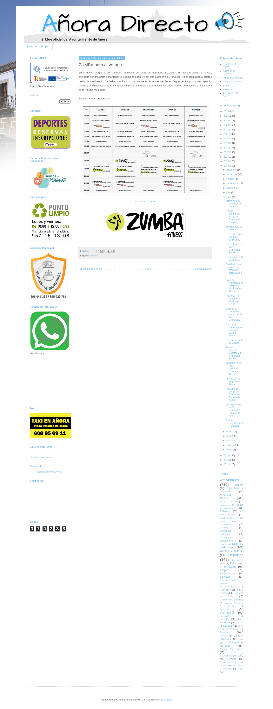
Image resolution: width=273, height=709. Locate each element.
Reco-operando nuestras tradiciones (234, 237)
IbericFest (231, 606)
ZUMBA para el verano (234, 228)
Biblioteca (225, 511)
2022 (227, 129)
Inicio (148, 268)
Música (240, 622)
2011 (227, 464)
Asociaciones (225, 505)
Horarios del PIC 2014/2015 (234, 258)
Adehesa (238, 485)
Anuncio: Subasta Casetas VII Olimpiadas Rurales (233, 353)
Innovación (225, 616)
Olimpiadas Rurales (233, 77)
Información (227, 612)
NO (238, 626)
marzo (230, 440)
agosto (230, 188)
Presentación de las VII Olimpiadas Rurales (234, 248)
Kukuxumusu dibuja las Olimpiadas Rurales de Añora (233, 395)
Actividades (229, 480)
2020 (227, 138)
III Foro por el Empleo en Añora (233, 381)
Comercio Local (228, 521)
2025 (227, 116)
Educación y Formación (231, 565)
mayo (229, 431)
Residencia (225, 655)
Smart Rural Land (229, 662)
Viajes (240, 668)
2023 (227, 125)
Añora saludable (229, 501)
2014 (227, 166)
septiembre (232, 183)
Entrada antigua (202, 268)
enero (229, 449)
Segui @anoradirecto (41, 457)
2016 (227, 156)
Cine (234, 514)
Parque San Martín (233, 81)
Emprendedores (228, 573)
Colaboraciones (227, 518)
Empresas (225, 576)
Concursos (225, 527)
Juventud (225, 619)
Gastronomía (226, 600)
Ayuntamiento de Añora (49, 471)
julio (228, 192)
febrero (230, 445)
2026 (227, 111)
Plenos (232, 652)
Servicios (231, 659)
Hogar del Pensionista (233, 603)
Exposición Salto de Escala (234, 341)
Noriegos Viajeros (229, 629)
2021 (227, 134)
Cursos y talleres (231, 550)
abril (228, 436)
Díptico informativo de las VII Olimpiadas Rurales (233, 217)
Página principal (38, 46)
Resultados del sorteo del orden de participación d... (234, 270)
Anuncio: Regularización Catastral (234, 423)
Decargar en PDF (145, 201)
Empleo (225, 570)
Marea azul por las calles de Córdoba (234, 204)
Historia (239, 600)
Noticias (225, 632)
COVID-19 (224, 544)
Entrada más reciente (91, 268)
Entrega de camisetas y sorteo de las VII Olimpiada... (234, 314)
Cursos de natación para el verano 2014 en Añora (234, 330)
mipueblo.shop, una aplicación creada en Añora (234, 369)
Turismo (236, 665)
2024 (227, 120)
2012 (227, 460)
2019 (227, 143)
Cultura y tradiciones (231, 545)
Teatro (223, 665)
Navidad (227, 625)
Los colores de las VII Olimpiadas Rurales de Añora (233, 410)
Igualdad (224, 609)
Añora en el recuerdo (229, 72)
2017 (227, 152)
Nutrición (223, 636)
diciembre (231, 169)
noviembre (232, 174)
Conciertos (225, 524)
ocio (241, 639)
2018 (227, 147)
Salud (240, 655)
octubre (230, 179)
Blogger (168, 699)
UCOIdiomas (226, 669)
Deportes (94, 255)
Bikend (226, 85)
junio (229, 197)
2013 (227, 455)
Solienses (228, 89)
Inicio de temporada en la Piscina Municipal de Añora (234, 286)
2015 (227, 161)
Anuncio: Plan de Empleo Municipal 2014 (233, 299)
